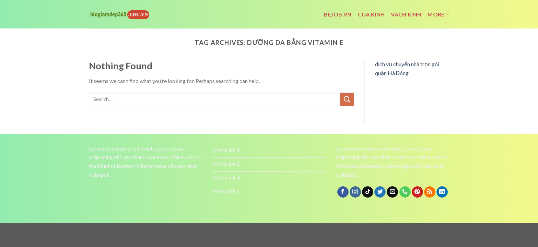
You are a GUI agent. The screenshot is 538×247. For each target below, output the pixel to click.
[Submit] (347, 99)
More (438, 14)
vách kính (406, 14)
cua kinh (371, 14)
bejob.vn (338, 14)
